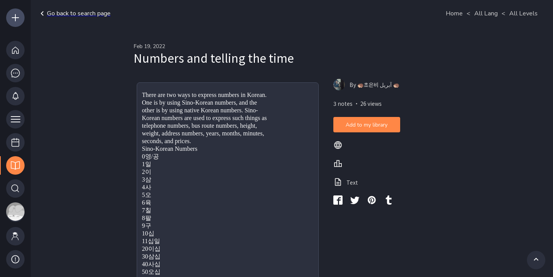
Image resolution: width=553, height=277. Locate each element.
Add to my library (366, 124)
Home (454, 13)
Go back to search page (74, 13)
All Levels (523, 13)
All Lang (486, 13)
